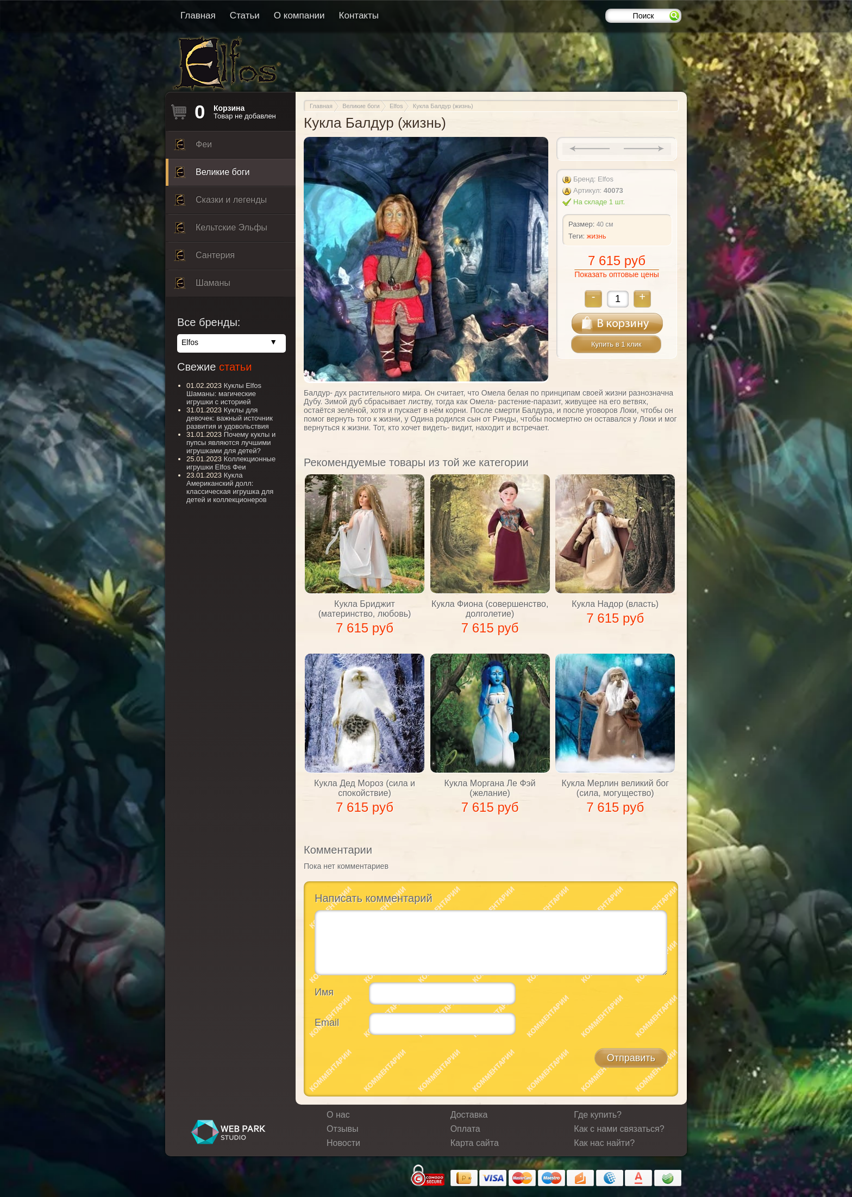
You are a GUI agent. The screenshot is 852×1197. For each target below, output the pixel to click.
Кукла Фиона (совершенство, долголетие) (489, 608)
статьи (235, 367)
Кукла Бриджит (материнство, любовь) (364, 608)
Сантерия (204, 258)
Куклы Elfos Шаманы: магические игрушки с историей (223, 393)
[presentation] (397, 1064)
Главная (198, 15)
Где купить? (598, 1114)
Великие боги (211, 175)
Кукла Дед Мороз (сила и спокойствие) (364, 788)
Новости (343, 1143)
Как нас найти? (604, 1143)
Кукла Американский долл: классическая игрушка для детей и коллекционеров (229, 487)
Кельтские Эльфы (220, 230)
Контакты (359, 15)
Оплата (465, 1128)
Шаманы (202, 285)
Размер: (581, 224)
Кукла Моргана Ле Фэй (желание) (490, 788)
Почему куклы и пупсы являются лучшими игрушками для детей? (230, 442)
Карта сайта (474, 1143)
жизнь (596, 236)
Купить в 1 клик (616, 344)
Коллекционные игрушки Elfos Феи (230, 463)
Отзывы (343, 1128)
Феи (193, 147)
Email (327, 1022)
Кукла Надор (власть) (615, 604)
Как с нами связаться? (619, 1128)
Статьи (245, 15)
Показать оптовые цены (616, 274)
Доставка (469, 1114)
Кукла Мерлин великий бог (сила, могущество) (615, 788)
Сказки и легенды (220, 202)
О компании (299, 15)
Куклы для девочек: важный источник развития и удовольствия (229, 418)
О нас (338, 1114)
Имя (324, 992)
